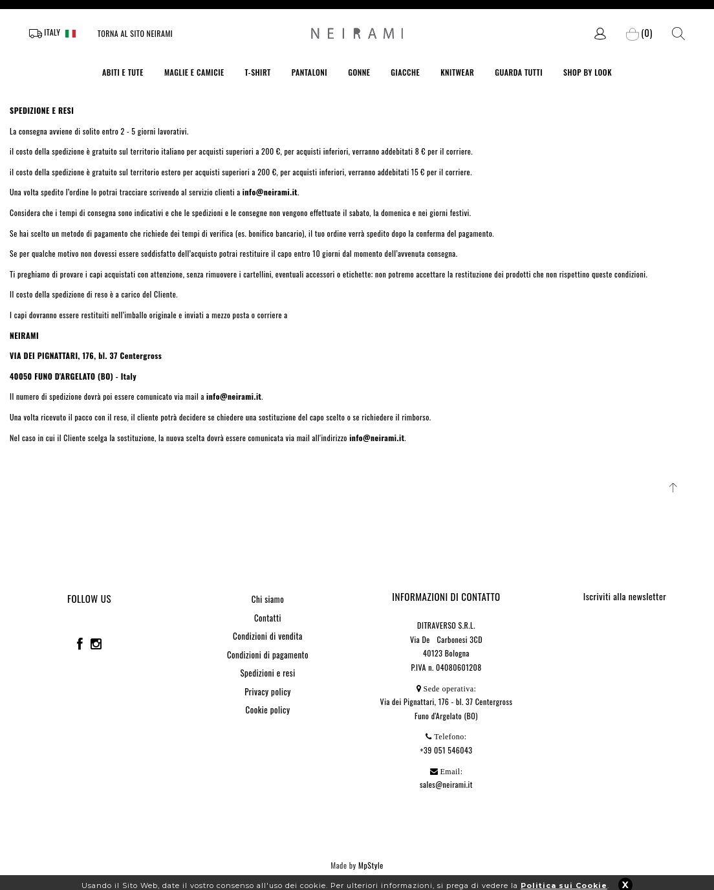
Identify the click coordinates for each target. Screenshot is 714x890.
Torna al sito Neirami (135, 33)
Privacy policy (267, 691)
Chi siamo (268, 598)
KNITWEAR (457, 72)
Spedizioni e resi (267, 672)
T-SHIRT (258, 72)
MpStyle (371, 865)
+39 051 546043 (446, 749)
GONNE (359, 72)
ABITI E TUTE (123, 72)
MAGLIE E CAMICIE (194, 72)
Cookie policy (268, 709)
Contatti (267, 617)
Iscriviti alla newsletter (625, 596)
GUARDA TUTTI (519, 72)
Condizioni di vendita (268, 635)
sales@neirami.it (446, 784)
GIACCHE (405, 72)
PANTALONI (310, 72)
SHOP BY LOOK (587, 72)
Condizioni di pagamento (267, 654)
